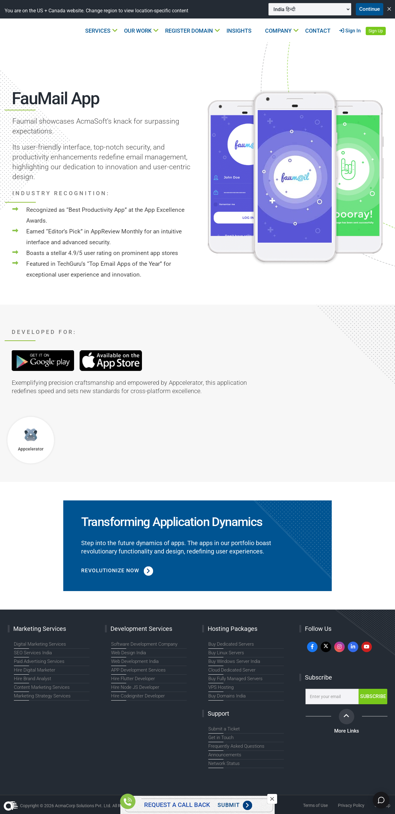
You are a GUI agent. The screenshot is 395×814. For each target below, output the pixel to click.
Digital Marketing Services (40, 644)
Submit (235, 805)
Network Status (224, 763)
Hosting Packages (232, 628)
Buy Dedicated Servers (231, 644)
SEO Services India (33, 653)
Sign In (350, 31)
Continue (368, 9)
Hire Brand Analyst (32, 678)
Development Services (141, 628)
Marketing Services (39, 628)
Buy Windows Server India (234, 661)
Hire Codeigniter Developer (138, 696)
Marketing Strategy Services (42, 696)
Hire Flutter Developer (133, 678)
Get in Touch (221, 737)
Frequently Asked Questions (236, 746)
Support (218, 713)
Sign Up (375, 31)
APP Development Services (138, 670)
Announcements (224, 755)
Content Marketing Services (42, 687)
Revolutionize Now (118, 570)
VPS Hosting (221, 687)
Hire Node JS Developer (135, 687)
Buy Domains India (227, 696)
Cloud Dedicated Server (232, 670)
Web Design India (128, 653)
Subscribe (318, 677)
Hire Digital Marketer (34, 670)
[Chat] (380, 799)
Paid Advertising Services (39, 661)
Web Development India (135, 661)
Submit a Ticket (224, 729)
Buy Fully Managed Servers (235, 678)
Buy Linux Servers (226, 653)
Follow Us (318, 628)
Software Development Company (144, 644)
